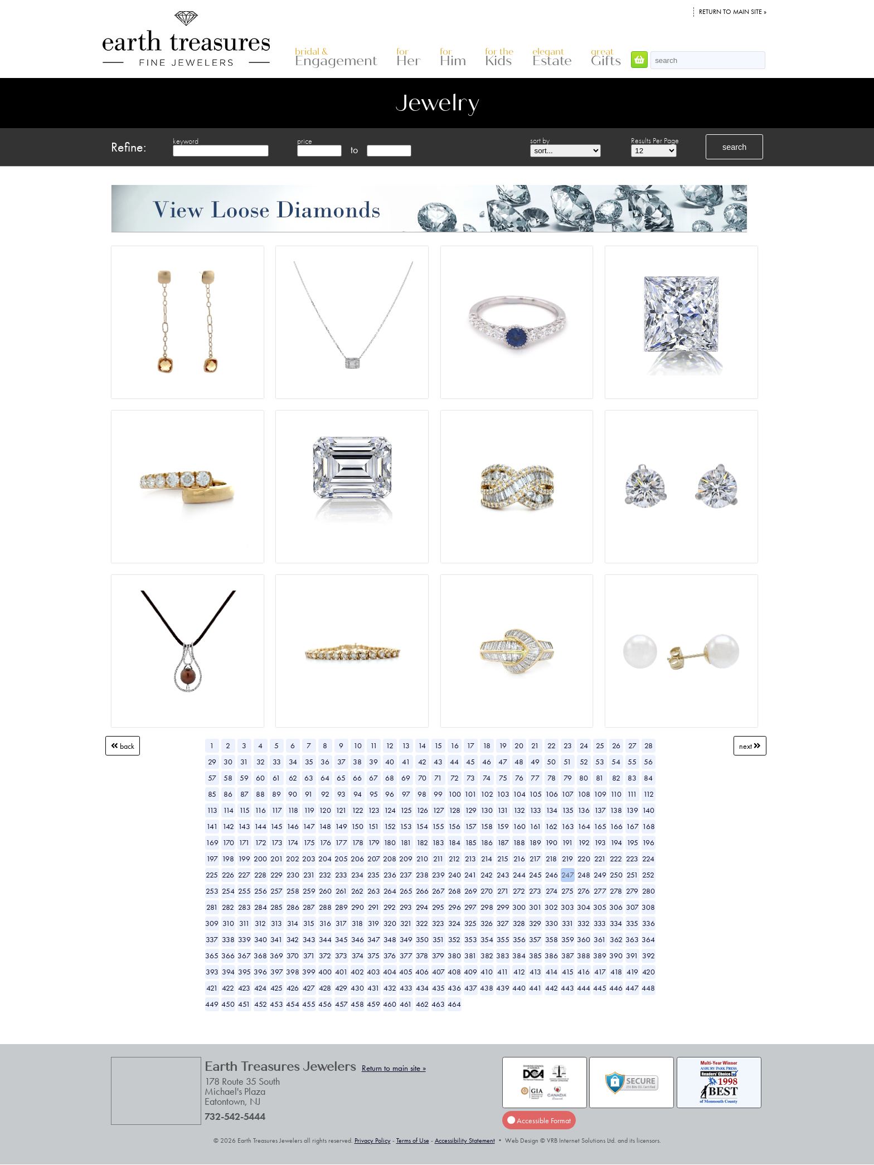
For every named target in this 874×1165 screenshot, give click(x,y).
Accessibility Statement (465, 1140)
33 (277, 762)
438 (486, 988)
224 (648, 859)
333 (600, 923)
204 (325, 859)
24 (584, 745)
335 (632, 923)
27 (632, 745)
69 (405, 778)
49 (535, 762)
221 (600, 859)
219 (567, 859)
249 (600, 875)
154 (422, 826)
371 (309, 955)
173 (277, 842)
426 (293, 988)
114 (228, 810)
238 (422, 875)
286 (293, 907)
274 (551, 891)
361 (600, 939)
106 (551, 794)
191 (567, 842)
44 (454, 762)
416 (583, 972)
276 (583, 891)
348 (389, 939)
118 (293, 810)
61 (276, 778)
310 (228, 923)
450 (228, 1004)
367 (244, 955)
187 (503, 842)
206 (357, 859)
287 (309, 907)
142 (228, 826)
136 (583, 810)
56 (648, 762)
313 (276, 923)
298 (486, 907)
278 (616, 891)
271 (503, 891)
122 (357, 810)
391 (632, 955)
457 (341, 1004)
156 (454, 826)
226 (228, 875)
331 (568, 923)
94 (357, 794)
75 (503, 778)
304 (583, 907)
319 (373, 923)
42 (422, 762)
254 (228, 891)
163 (567, 826)
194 (616, 842)
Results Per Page (655, 140)
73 (471, 778)
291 (374, 907)
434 (422, 988)
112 (648, 794)
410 (486, 972)
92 (325, 794)
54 (615, 762)
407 (438, 972)
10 (357, 745)
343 (309, 939)
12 (390, 745)
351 (438, 939)
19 (503, 745)
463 (438, 1004)
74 (487, 778)
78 (551, 778)
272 (519, 891)
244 (519, 875)
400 (325, 972)
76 (519, 778)
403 (373, 972)
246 (551, 875)
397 (276, 972)
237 (406, 875)
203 (308, 859)
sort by (540, 140)
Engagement (336, 57)
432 (389, 988)
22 (551, 745)
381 (470, 955)
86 (228, 794)
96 (389, 794)
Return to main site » (732, 11)
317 (341, 923)
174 (292, 842)
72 (454, 778)
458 (357, 1004)
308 (648, 907)
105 (535, 794)
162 (551, 826)
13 (406, 745)
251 (632, 875)
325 (470, 923)
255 (244, 891)
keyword (185, 141)
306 (616, 907)
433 (406, 988)
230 (293, 875)
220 (583, 859)
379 (438, 955)
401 (341, 972)
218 (551, 859)
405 (405, 972)
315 (308, 923)
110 (615, 794)
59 (244, 778)
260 (325, 891)
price (304, 141)
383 (502, 955)
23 (568, 745)
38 (357, 762)
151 (373, 826)
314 (292, 923)
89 (276, 794)
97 (406, 794)
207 (373, 859)
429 (341, 988)
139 (632, 810)
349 (406, 939)
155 (438, 826)
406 (422, 972)
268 (454, 891)
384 (519, 955)
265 (406, 891)
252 (648, 875)
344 (325, 939)
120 (325, 810)
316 (325, 923)
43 (438, 762)
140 (648, 810)
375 (373, 955)
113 (212, 810)
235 (373, 875)
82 (616, 778)
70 (422, 778)
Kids (499, 57)
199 (244, 859)
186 (486, 842)
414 (551, 972)
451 (244, 1004)
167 (632, 826)
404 (389, 972)
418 (616, 972)
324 (454, 923)
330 (551, 923)
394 (228, 972)
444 (583, 988)
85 (212, 794)
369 (276, 955)
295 (438, 907)
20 (518, 745)
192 (584, 842)
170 (228, 842)
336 (648, 923)
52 (584, 762)
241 (470, 875)
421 (212, 988)
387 (567, 955)
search (734, 147)
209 (405, 859)
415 (568, 972)
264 (389, 891)
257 (276, 891)
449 (212, 1004)
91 (309, 794)
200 (260, 859)
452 (260, 1004)
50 (551, 762)
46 (486, 762)
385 (535, 955)
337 (212, 939)
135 (568, 810)
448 (648, 988)
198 (228, 859)
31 (244, 762)
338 (228, 939)
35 (309, 762)
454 (292, 1004)
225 (212, 875)
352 (454, 939)
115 (244, 810)
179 (374, 842)
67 (373, 778)
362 (616, 939)
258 (293, 891)
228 (260, 875)
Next (750, 745)
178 (357, 842)
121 (341, 810)
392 (648, 955)
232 (325, 875)
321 (406, 923)
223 (632, 859)
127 (438, 810)
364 (648, 939)
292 (389, 907)
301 (535, 907)
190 (551, 842)
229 (276, 875)
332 (583, 923)
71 (438, 778)
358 (551, 939)
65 (341, 778)
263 (373, 891)
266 (422, 891)
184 (454, 842)
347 (373, 939)
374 (357, 955)
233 (341, 875)
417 (600, 972)
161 (535, 826)
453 (276, 1004)
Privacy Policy (373, 1140)
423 (244, 988)
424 (260, 988)
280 (648, 891)
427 (309, 988)
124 (390, 810)
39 (373, 762)
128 (454, 810)
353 (470, 939)
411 (502, 972)
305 (599, 907)
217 (535, 859)
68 (389, 778)
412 (519, 972)
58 (228, 778)
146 (293, 826)
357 (535, 939)
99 (438, 794)
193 (600, 842)
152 (390, 826)
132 (519, 810)
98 (421, 794)
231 (309, 875)
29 (212, 762)
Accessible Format (539, 1120)
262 (357, 891)
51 (567, 762)
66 (357, 778)
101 (470, 794)
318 (357, 923)
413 (535, 972)
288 (325, 907)
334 (616, 923)
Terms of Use (412, 1140)
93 (341, 794)
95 (374, 794)
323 (438, 923)
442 (551, 988)
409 (470, 972)
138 (616, 810)
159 (503, 826)
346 (357, 939)
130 (486, 810)
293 (406, 907)
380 (454, 955)
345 (341, 939)
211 (438, 859)
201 (276, 859)
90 (292, 794)
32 (260, 762)
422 (228, 988)
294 (422, 907)
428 (325, 988)
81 (600, 778)
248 (583, 875)
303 (567, 907)
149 (341, 826)
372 (325, 955)
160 (519, 826)
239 (438, 875)
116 (260, 810)
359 (567, 939)
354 (486, 939)
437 (470, 988)
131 (502, 810)
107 (567, 794)
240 (454, 875)
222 (616, 859)
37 (341, 762)
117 (276, 810)
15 (438, 745)
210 (422, 859)
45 (470, 762)
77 (535, 778)
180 (389, 842)
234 (357, 875)
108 (583, 794)
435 (438, 988)
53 (599, 762)
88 (260, 794)
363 (632, 939)
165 (600, 826)
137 (600, 810)
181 (405, 842)
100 (454, 794)
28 (648, 745)
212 (454, 859)
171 (244, 842)
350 (422, 939)
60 (260, 778)
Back (122, 745)
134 (551, 810)
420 (648, 972)
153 (406, 826)
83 (632, 778)
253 (212, 891)
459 (373, 1004)
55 (632, 762)
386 (551, 955)
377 (406, 955)
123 (374, 810)
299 (503, 907)
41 (406, 762)
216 (519, 859)
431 (373, 988)
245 (535, 875)
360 (583, 939)
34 (293, 762)
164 (583, 826)
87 (244, 794)
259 (309, 891)
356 (519, 939)
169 (212, 842)
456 (325, 1004)
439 (502, 988)
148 (325, 826)
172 (260, 842)
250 (616, 875)
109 (600, 794)
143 (244, 826)
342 (293, 939)
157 (471, 826)
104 (519, 794)
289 (341, 907)
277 (600, 891)
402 (357, 972)
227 (244, 875)
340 (260, 939)
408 (454, 972)
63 (308, 778)
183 (438, 842)
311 (244, 923)
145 (276, 826)
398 (292, 972)
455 (308, 1004)
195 (632, 842)
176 (325, 842)
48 (518, 762)
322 (422, 923)
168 (648, 826)
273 (535, 891)
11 (373, 745)
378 (422, 955)
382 (486, 955)
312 (260, 923)
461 (406, 1004)
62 (293, 778)
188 (519, 842)
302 (551, 907)
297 (470, 907)
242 (486, 875)
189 (535, 842)
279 (632, 891)
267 (438, 891)
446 (616, 988)
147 (309, 826)
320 (389, 923)
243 (503, 875)
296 (454, 907)
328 (519, 923)
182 (422, 842)
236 (389, 875)
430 (357, 988)
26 (616, 745)
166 (616, 826)
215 (502, 859)
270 (486, 891)
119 (309, 810)
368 (260, 955)
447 (632, 988)
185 (471, 842)
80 (583, 778)
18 (487, 745)
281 (212, 907)
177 (341, 842)
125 (406, 810)
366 (228, 955)
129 (471, 810)
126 (422, 810)
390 (616, 955)
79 (568, 778)
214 (486, 859)
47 (502, 762)
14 (422, 745)
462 (422, 1004)
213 (470, 859)
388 (583, 955)
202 (292, 859)
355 (503, 939)
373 (341, 955)
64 (325, 778)
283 (244, 907)
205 (341, 859)
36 (325, 762)
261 (341, 891)
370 (293, 955)
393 (212, 972)
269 (470, 891)
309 (212, 923)
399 (308, 972)
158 (486, 826)
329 (535, 923)
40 (389, 762)
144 (260, 826)
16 (454, 745)
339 (244, 939)
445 (599, 988)
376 (389, 955)
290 (357, 907)
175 (309, 842)
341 (276, 939)
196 (648, 842)
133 (535, 810)
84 (648, 778)
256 (260, 891)
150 (357, 826)
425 (276, 988)
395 (244, 972)
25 (600, 745)
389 (599, 955)
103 (503, 794)
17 (470, 745)
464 (454, 1004)
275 (567, 891)
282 (228, 907)
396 (260, 972)
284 (260, 907)
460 (389, 1004)
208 (389, 859)
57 (212, 778)
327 (503, 923)
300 (519, 907)
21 (535, 745)
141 (212, 826)
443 (567, 988)
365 (212, 955)
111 (632, 794)
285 (276, 907)
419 (632, 972)
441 (535, 988)
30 (228, 762)
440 (519, 988)
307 (632, 907)
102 (486, 794)
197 (212, 859)
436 (454, 988)
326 (486, 923)
